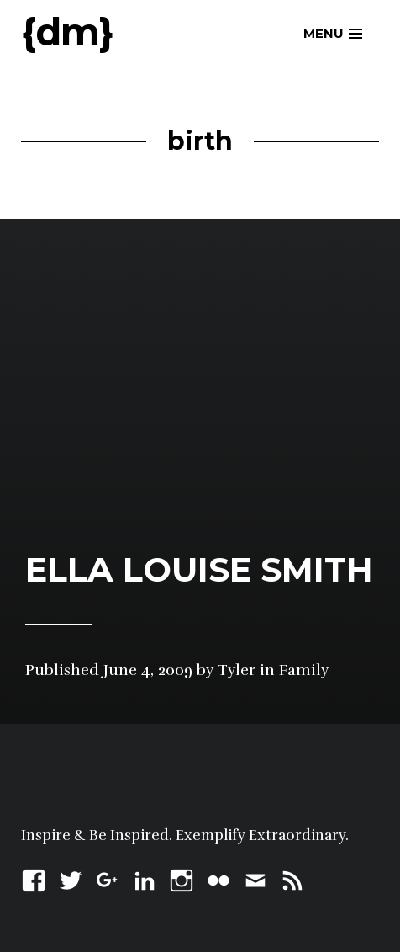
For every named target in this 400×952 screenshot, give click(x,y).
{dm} (67, 31)
